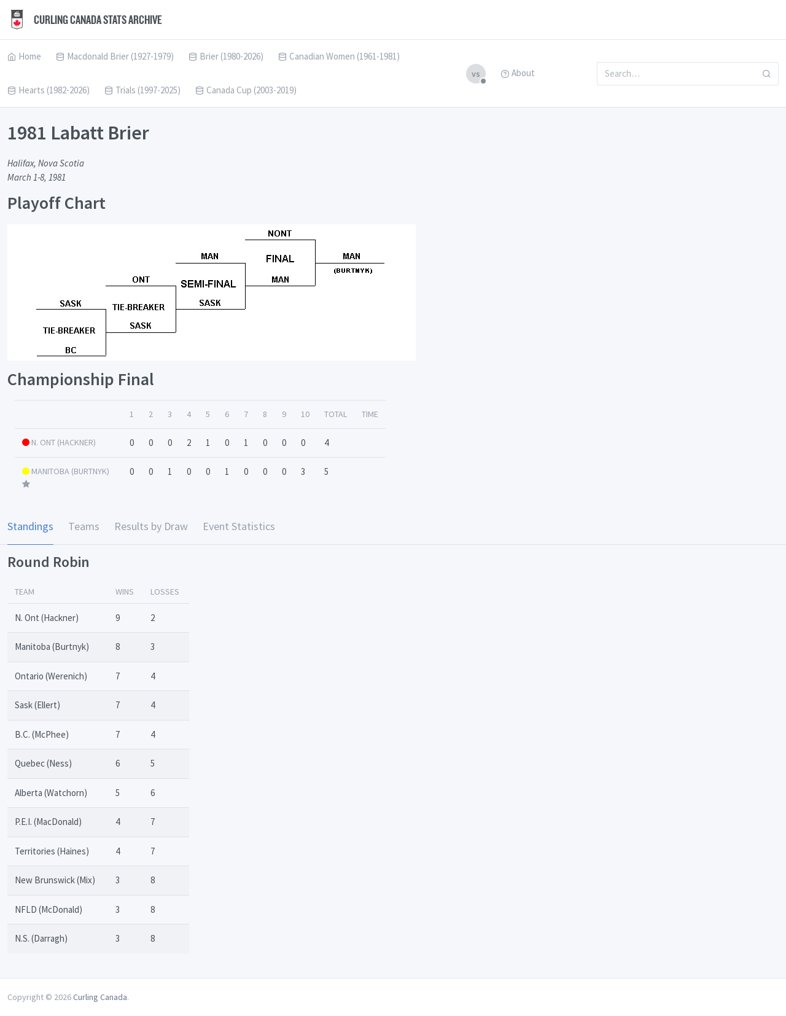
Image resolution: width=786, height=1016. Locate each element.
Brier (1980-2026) (226, 56)
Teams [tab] (83, 526)
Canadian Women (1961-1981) (339, 56)
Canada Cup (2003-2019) (246, 90)
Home (24, 56)
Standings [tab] (30, 526)
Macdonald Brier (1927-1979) (115, 56)
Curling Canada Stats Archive (84, 19)
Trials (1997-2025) (142, 90)
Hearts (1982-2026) (48, 90)
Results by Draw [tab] (151, 526)
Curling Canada (100, 996)
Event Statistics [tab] (239, 526)
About (517, 73)
